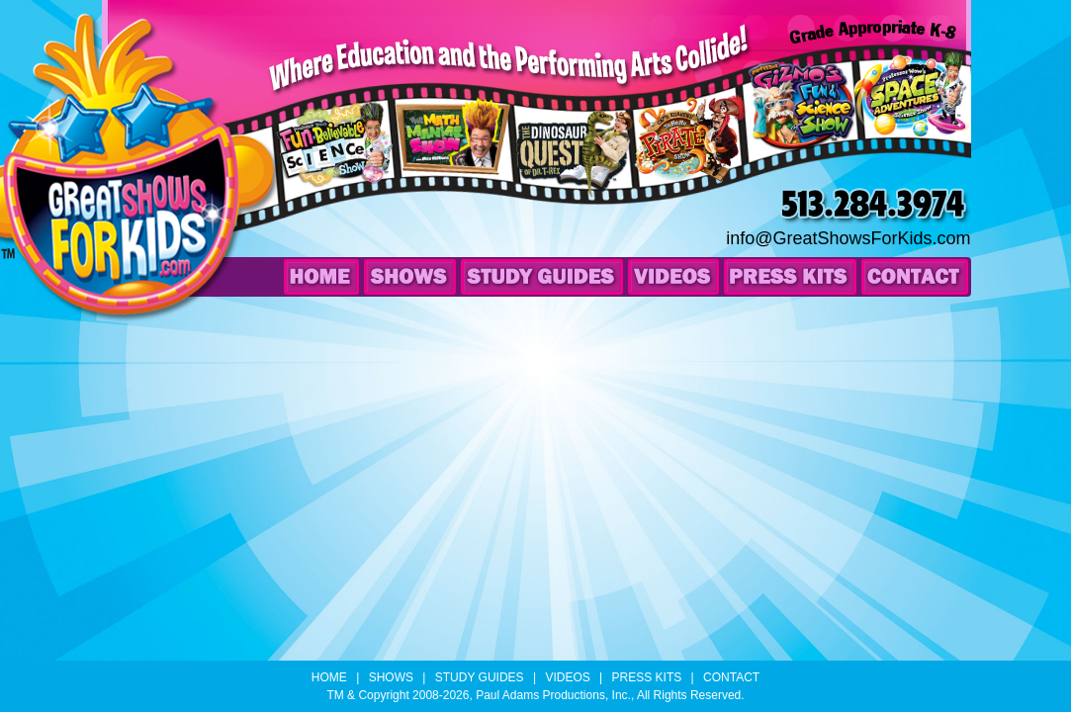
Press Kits (790, 277)
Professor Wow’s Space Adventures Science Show (910, 116)
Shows (410, 277)
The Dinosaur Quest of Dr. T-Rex (575, 171)
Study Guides (542, 277)
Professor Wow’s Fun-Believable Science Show (339, 170)
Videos (673, 277)
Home (321, 277)
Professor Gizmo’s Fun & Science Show (802, 128)
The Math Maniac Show (447, 161)
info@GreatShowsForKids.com (848, 238)
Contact (914, 277)
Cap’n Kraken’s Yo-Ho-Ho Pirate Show (693, 164)
